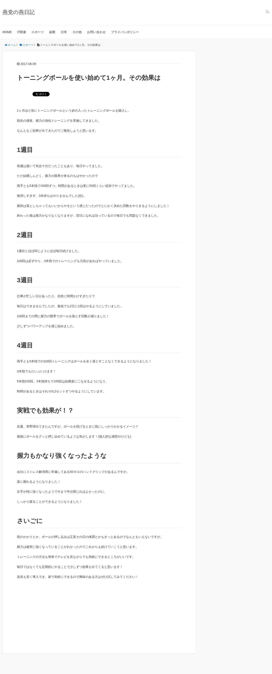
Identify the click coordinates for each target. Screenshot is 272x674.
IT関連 (21, 32)
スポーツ (37, 32)
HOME (7, 32)
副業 (52, 32)
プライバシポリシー (125, 32)
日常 (64, 32)
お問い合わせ (96, 32)
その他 (77, 32)
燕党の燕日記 (18, 12)
